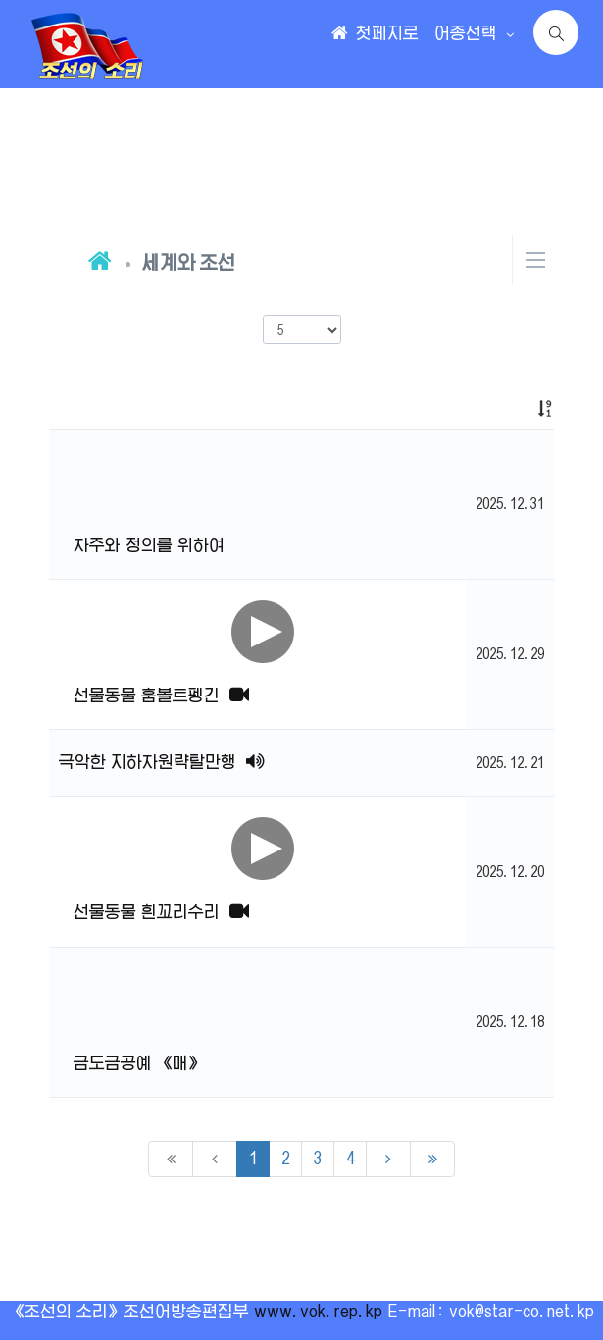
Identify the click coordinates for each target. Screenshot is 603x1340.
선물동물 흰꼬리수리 (161, 912)
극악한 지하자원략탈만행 (162, 762)
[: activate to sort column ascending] (510, 409)
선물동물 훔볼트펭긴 (161, 695)
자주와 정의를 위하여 (149, 545)
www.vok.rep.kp (318, 1311)
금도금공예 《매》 (139, 1063)
